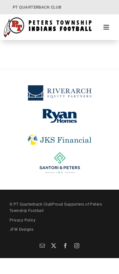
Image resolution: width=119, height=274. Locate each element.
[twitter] (53, 245)
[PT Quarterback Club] (47, 19)
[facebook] (65, 245)
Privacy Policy (23, 220)
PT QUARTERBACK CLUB (37, 7)
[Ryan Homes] (59, 109)
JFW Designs (22, 229)
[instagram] (76, 245)
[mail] (42, 245)
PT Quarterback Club (33, 204)
